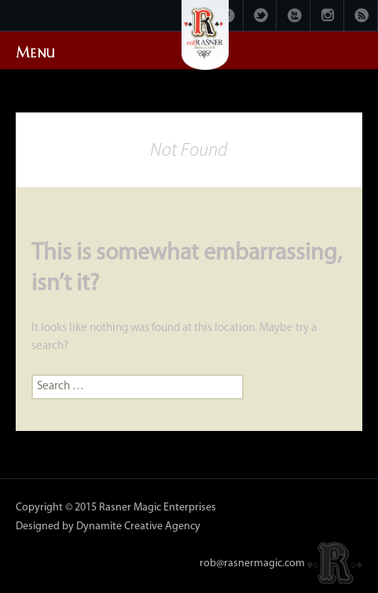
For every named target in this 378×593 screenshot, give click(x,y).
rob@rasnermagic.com (252, 563)
